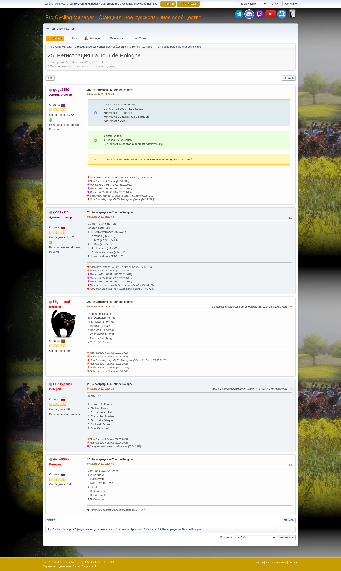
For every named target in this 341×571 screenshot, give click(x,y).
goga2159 (61, 90)
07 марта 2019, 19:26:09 (100, 463)
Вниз (50, 78)
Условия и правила (276, 562)
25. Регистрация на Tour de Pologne (110, 89)
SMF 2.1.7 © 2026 (52, 562)
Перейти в (226, 537)
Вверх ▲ (293, 562)
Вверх (51, 520)
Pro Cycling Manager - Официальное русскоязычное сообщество (123, 17)
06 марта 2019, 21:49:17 (100, 306)
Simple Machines (72, 562)
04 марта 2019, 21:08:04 (100, 94)
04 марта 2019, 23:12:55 (100, 216)
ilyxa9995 (61, 459)
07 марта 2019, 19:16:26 (100, 388)
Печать (289, 78)
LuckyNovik (63, 384)
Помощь (259, 562)
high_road (61, 302)
